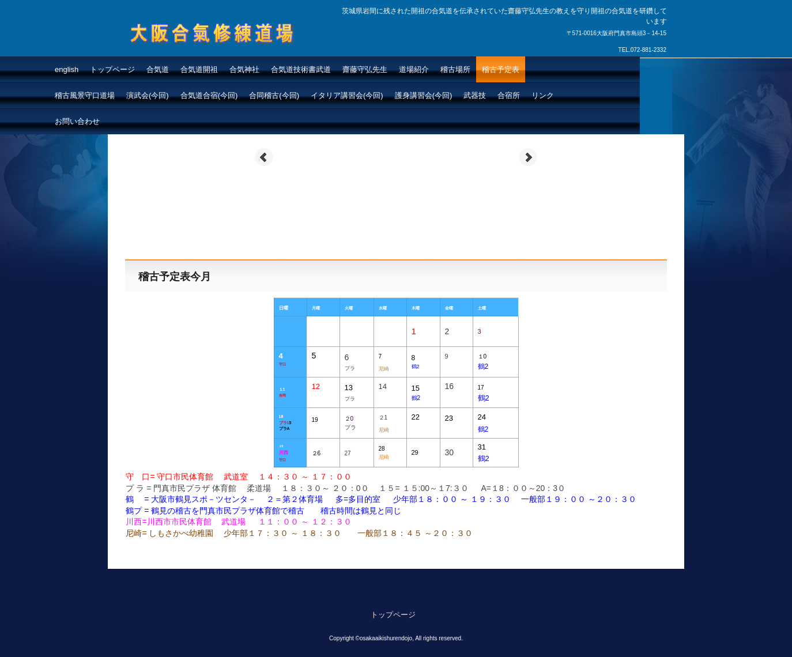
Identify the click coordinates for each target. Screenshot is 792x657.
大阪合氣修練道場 (185, 55)
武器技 (474, 95)
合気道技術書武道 (301, 69)
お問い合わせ (77, 121)
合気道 (157, 69)
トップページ (112, 69)
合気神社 (244, 69)
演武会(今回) (147, 95)
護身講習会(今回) (423, 95)
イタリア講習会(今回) (347, 95)
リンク (542, 95)
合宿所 (508, 95)
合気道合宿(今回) (209, 95)
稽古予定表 (500, 69)
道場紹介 (414, 69)
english (66, 69)
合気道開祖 (199, 69)
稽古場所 (455, 69)
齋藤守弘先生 (364, 69)
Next (528, 157)
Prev (264, 157)
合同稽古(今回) (274, 95)
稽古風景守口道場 (85, 95)
